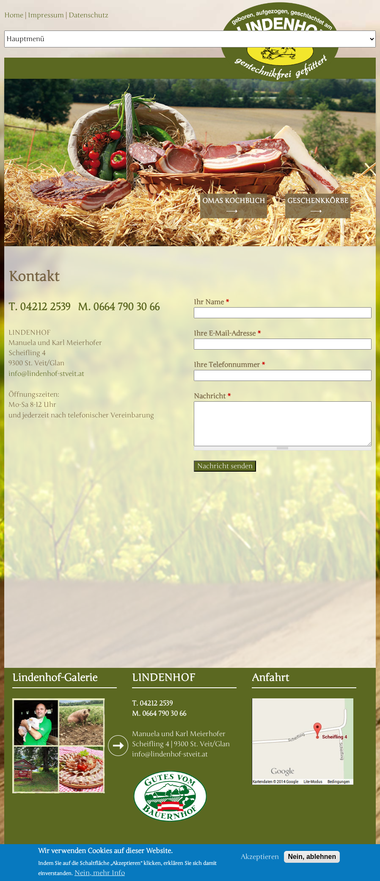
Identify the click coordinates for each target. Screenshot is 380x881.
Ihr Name (211, 302)
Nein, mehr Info (99, 873)
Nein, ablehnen (312, 856)
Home (13, 15)
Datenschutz (88, 15)
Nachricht (212, 396)
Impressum (46, 15)
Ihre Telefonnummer (229, 365)
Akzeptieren (260, 857)
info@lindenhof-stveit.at (46, 374)
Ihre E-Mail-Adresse (227, 333)
